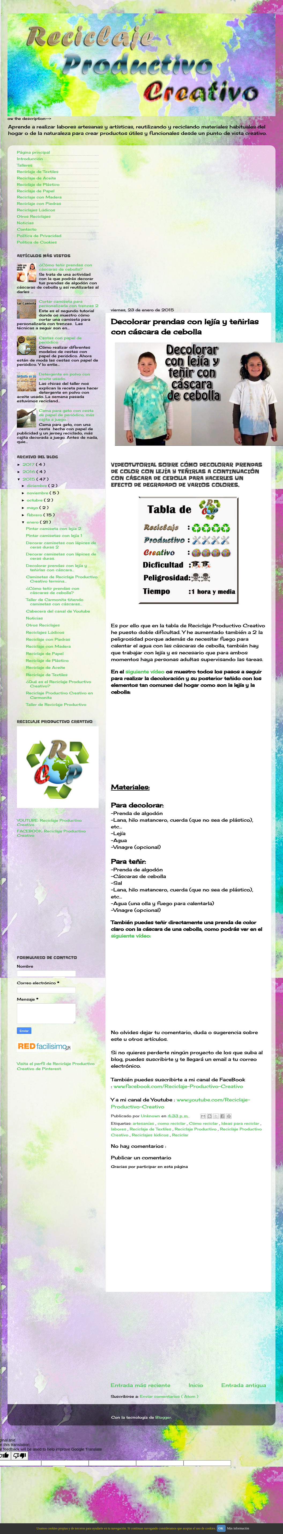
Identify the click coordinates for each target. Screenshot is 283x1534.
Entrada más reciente (140, 1385)
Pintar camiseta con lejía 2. (54, 528)
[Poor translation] (19, 1455)
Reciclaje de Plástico (38, 184)
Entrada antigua (243, 1385)
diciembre (37, 486)
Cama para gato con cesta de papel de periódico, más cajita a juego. (66, 414)
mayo (33, 508)
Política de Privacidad (39, 236)
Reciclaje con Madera (39, 197)
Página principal (33, 152)
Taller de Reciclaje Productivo (56, 704)
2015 (29, 479)
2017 (29, 464)
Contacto (26, 229)
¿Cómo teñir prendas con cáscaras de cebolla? (65, 267)
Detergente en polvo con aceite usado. (64, 376)
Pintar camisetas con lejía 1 (54, 535)
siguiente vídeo (144, 671)
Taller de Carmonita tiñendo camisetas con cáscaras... (54, 602)
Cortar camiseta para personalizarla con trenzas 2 (68, 303)
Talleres (24, 165)
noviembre (38, 493)
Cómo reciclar (204, 1123)
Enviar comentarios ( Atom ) (169, 1396)
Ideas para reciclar (240, 1123)
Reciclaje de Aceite (36, 178)
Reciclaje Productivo (196, 1129)
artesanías (144, 1123)
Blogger (163, 1417)
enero (33, 522)
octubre (35, 500)
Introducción (30, 159)
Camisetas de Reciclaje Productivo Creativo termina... (62, 579)
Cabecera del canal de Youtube (58, 611)
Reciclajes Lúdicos (36, 210)
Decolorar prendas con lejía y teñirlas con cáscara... (56, 567)
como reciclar (172, 1123)
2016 (29, 472)
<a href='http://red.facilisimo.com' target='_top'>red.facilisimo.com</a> (44, 1047)
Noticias (25, 223)
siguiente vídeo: (131, 936)
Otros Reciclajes (34, 216)
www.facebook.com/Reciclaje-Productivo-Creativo (178, 1086)
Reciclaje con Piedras (39, 203)
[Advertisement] (188, 186)
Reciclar (180, 1135)
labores (119, 1129)
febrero (35, 515)
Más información (238, 1528)
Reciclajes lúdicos (151, 1135)
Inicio (196, 1385)
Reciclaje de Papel (35, 191)
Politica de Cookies (37, 242)
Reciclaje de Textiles (151, 1129)
